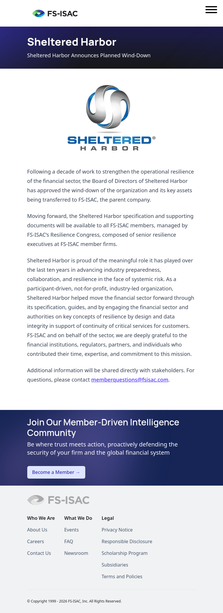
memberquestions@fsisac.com (129, 379)
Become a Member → (56, 472)
